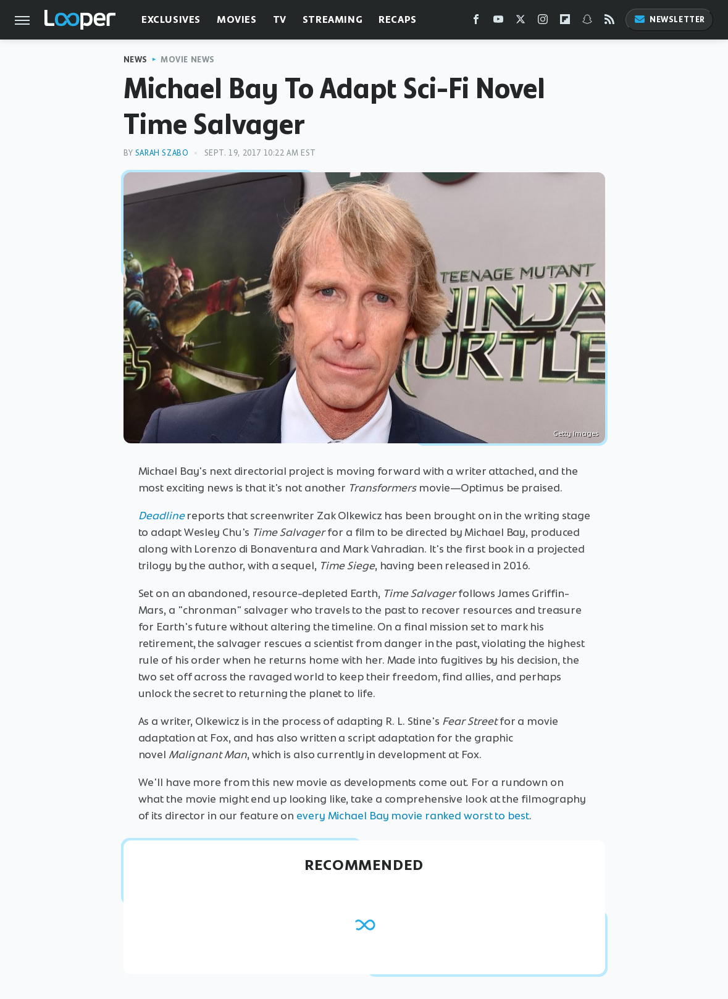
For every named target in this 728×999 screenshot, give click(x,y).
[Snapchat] (587, 22)
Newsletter (669, 19)
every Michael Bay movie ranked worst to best (412, 815)
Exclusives (171, 19)
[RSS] (609, 22)
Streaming (332, 19)
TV (280, 19)
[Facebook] (476, 22)
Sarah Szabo (162, 153)
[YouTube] (498, 22)
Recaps (398, 19)
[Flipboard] (565, 22)
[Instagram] (543, 22)
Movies (237, 19)
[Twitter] (520, 22)
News (135, 60)
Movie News (188, 60)
